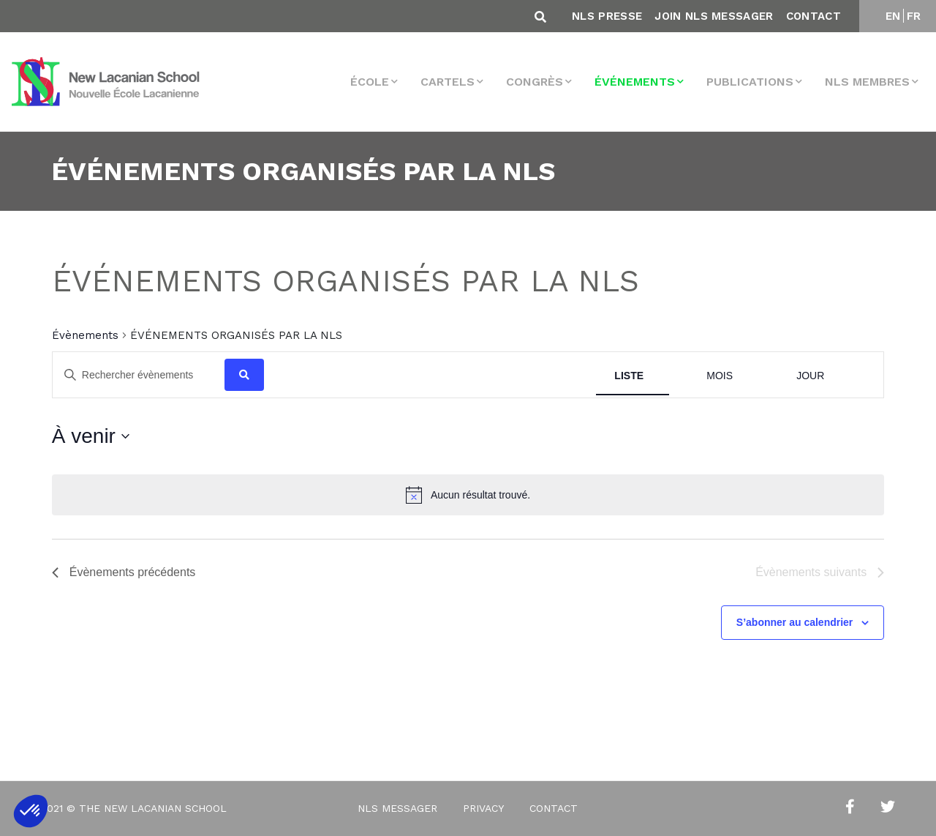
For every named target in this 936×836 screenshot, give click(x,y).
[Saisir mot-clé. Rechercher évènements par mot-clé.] (138, 375)
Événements (635, 82)
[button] (30, 811)
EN (893, 16)
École (369, 82)
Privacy (483, 808)
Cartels (447, 82)
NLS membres (867, 82)
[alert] (468, 494)
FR (914, 16)
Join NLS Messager (713, 16)
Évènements (85, 335)
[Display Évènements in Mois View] (719, 376)
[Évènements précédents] (124, 572)
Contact (813, 16)
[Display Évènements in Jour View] (810, 376)
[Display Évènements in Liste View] (628, 376)
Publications (749, 82)
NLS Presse (607, 16)
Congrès (534, 82)
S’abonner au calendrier (794, 622)
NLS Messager (397, 808)
